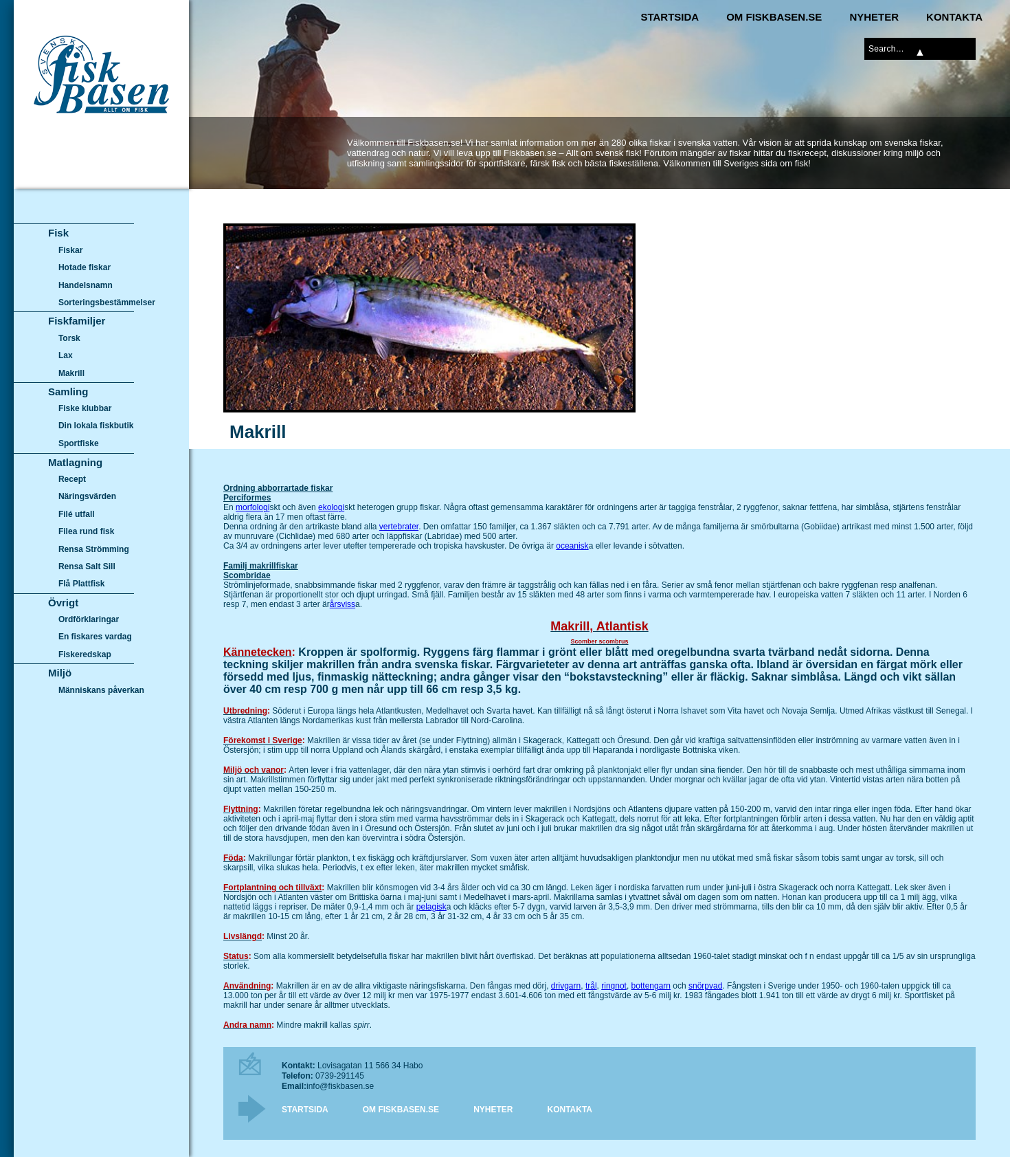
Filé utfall (76, 514)
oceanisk (572, 546)
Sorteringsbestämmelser (106, 302)
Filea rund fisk (86, 531)
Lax (65, 355)
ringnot (614, 986)
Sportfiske (78, 443)
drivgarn (566, 986)
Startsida (669, 17)
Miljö (59, 673)
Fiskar (70, 250)
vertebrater (398, 526)
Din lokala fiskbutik (96, 426)
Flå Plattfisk (81, 583)
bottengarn (651, 986)
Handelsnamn (85, 285)
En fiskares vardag (95, 637)
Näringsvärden (87, 496)
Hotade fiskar (84, 267)
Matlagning (75, 462)
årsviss (342, 604)
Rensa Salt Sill (86, 566)
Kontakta (954, 17)
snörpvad (705, 986)
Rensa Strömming (93, 549)
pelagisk (431, 907)
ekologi (331, 507)
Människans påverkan (101, 690)
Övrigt (63, 602)
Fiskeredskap (84, 654)
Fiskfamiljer (76, 321)
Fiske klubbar (85, 408)
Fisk (58, 233)
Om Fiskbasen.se (774, 17)
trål (591, 986)
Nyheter (874, 17)
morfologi (252, 507)
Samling (68, 391)
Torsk (69, 338)
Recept (72, 479)
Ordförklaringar (88, 619)
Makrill (71, 373)
